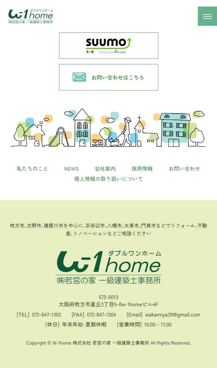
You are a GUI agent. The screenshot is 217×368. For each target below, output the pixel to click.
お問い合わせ (184, 168)
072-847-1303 (46, 314)
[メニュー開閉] (207, 16)
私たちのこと (33, 168)
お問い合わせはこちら (108, 77)
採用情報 (142, 168)
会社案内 (105, 168)
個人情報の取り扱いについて (108, 179)
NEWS (71, 168)
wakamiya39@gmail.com (172, 314)
